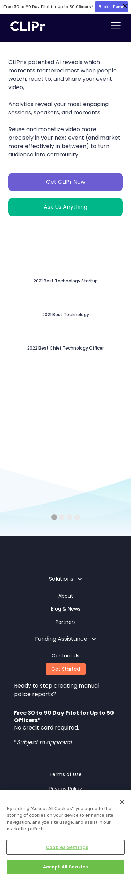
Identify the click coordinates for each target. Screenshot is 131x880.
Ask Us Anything (65, 207)
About (65, 595)
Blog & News (65, 608)
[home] (26, 26)
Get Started (65, 669)
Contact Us (65, 655)
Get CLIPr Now (65, 182)
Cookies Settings (67, 847)
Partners (66, 622)
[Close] (122, 802)
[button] (116, 26)
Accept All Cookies (65, 867)
